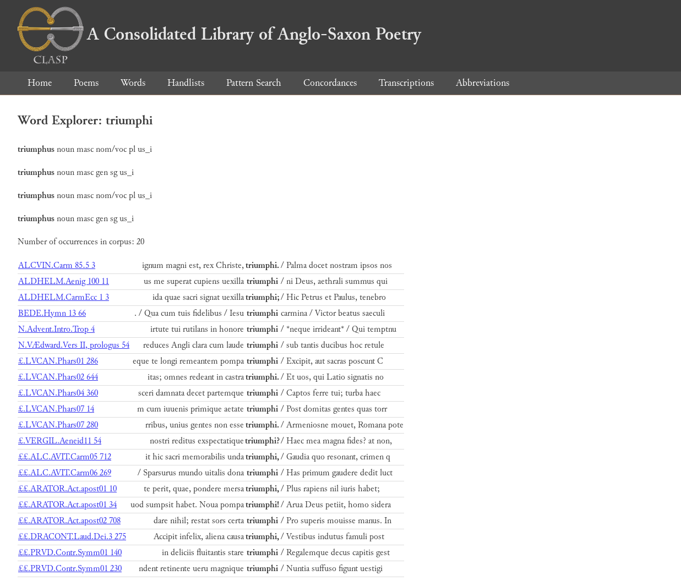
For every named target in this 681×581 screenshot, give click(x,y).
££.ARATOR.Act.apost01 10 (67, 489)
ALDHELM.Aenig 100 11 (63, 281)
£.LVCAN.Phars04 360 (58, 393)
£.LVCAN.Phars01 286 (58, 361)
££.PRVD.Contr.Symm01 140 (70, 552)
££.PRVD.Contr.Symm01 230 (70, 568)
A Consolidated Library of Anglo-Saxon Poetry (219, 34)
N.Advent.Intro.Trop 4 (56, 329)
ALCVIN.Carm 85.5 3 (56, 265)
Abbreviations (482, 83)
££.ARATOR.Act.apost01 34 (67, 504)
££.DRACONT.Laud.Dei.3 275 (72, 536)
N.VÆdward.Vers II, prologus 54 (73, 345)
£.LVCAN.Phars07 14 (56, 409)
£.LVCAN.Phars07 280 (58, 425)
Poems (86, 83)
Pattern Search (253, 83)
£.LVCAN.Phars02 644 (58, 377)
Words (133, 83)
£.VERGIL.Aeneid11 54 (59, 441)
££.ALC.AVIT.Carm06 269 (64, 473)
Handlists (185, 83)
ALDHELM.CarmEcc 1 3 (63, 297)
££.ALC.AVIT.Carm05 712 (64, 457)
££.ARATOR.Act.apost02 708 (69, 520)
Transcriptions (406, 83)
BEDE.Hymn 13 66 (52, 313)
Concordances (330, 83)
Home (40, 83)
